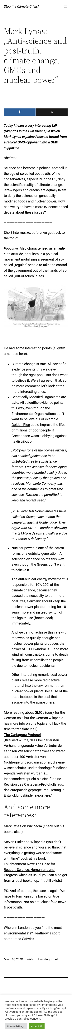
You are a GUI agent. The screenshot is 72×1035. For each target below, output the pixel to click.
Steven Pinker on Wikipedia (24, 842)
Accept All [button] (36, 1026)
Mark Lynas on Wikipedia (23, 826)
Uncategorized (48, 959)
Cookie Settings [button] (16, 1026)
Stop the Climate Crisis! (21, 6)
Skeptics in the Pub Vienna (25, 131)
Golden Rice (21, 425)
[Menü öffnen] (66, 6)
